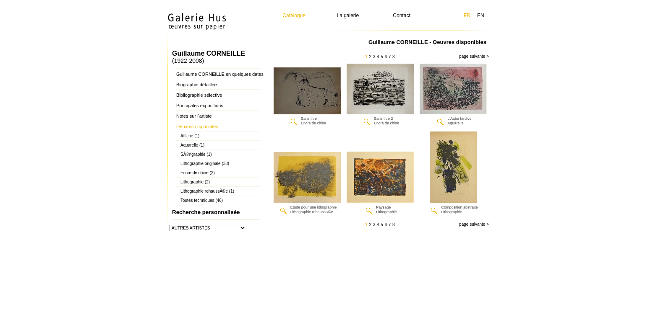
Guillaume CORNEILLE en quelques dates (220, 74)
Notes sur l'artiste (194, 116)
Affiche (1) (189, 136)
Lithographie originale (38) (204, 163)
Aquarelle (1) (192, 145)
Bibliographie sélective (199, 95)
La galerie (348, 15)
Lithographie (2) (195, 182)
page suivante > (474, 56)
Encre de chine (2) (197, 172)
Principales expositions (199, 105)
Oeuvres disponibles (197, 126)
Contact (401, 15)
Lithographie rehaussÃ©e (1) (207, 191)
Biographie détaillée (196, 84)
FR (467, 15)
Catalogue (294, 15)
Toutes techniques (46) (201, 200)
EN (480, 15)
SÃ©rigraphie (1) (196, 154)
